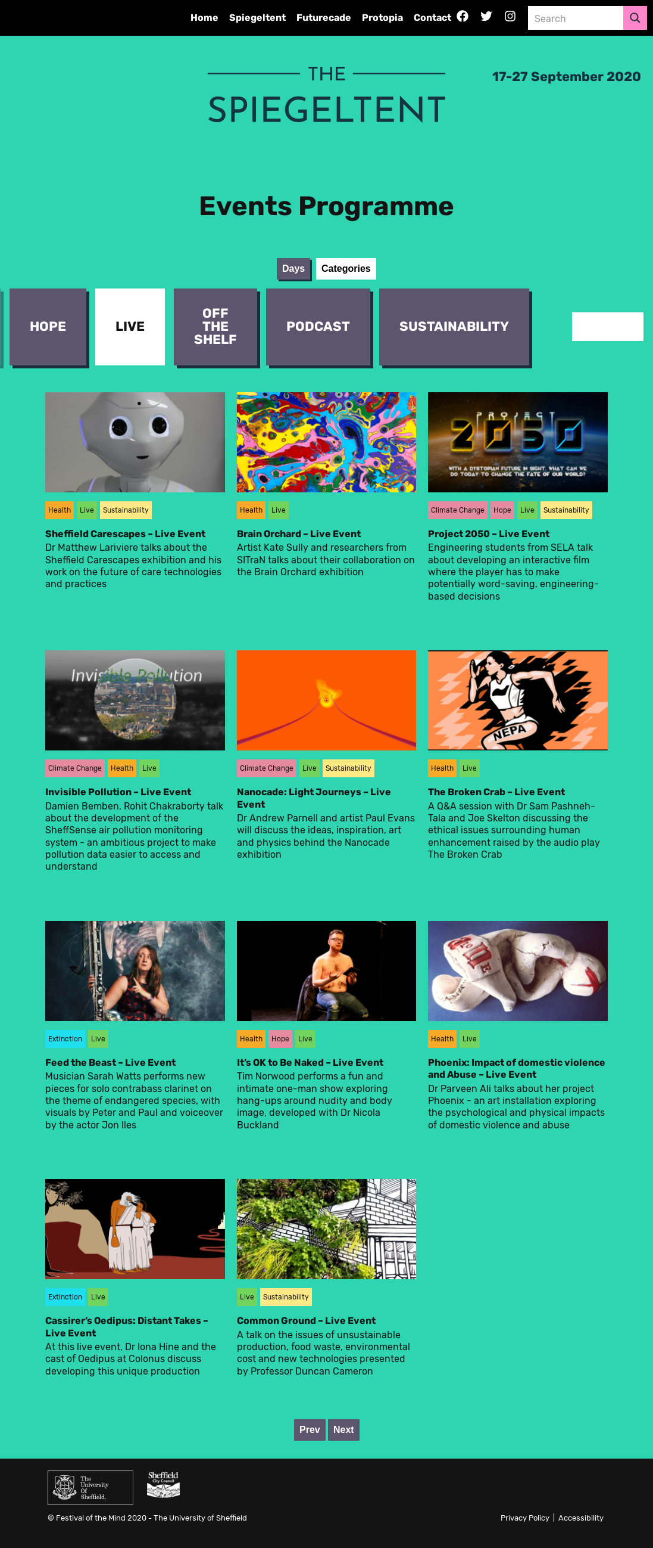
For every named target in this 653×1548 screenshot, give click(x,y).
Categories (346, 268)
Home (204, 17)
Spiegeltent (257, 17)
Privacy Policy (525, 1517)
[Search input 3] (576, 17)
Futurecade (323, 17)
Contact (432, 17)
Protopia (382, 17)
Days (293, 268)
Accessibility (581, 1517)
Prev (309, 1430)
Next (343, 1430)
